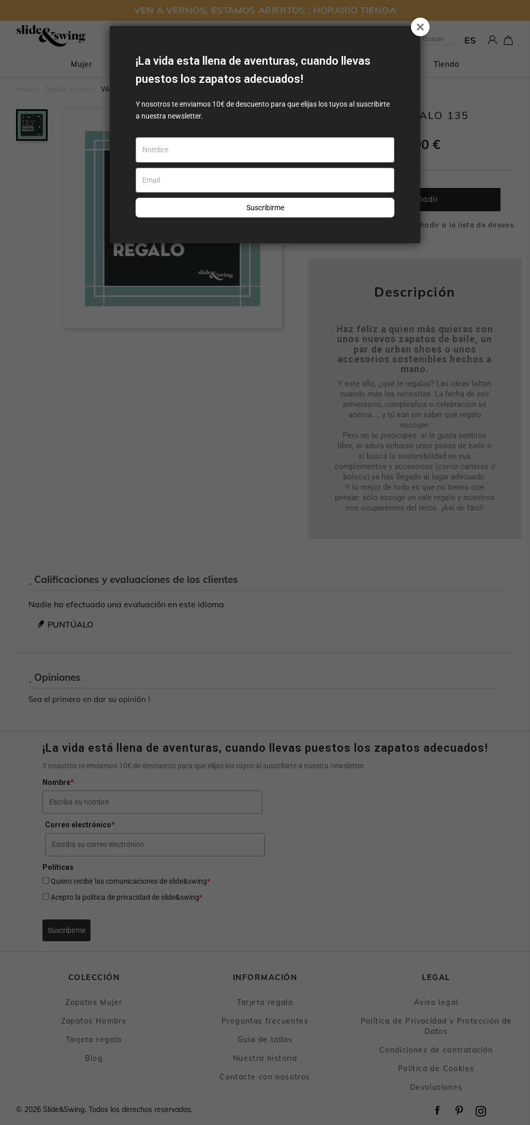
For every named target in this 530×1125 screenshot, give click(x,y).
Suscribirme (265, 207)
